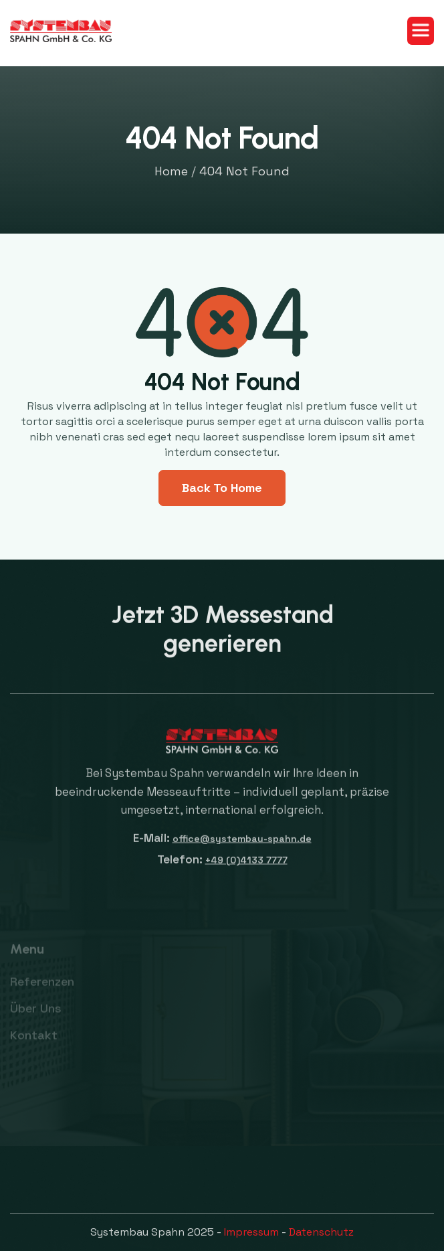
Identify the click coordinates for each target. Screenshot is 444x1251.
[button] (420, 31)
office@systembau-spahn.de (242, 845)
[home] (61, 31)
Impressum (251, 1232)
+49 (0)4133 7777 (246, 866)
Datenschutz (321, 1232)
